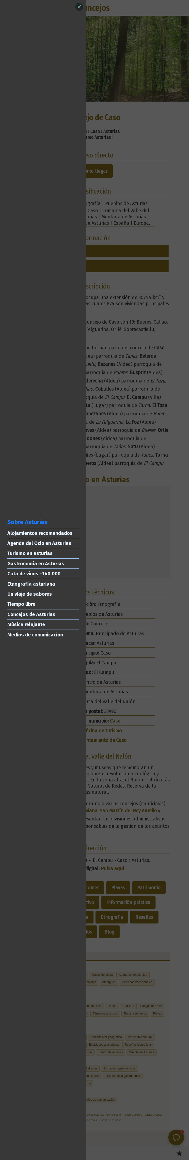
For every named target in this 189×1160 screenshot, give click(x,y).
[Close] (79, 7)
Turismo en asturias (30, 553)
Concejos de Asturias (31, 614)
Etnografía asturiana (31, 584)
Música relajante (26, 624)
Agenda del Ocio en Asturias (39, 543)
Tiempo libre (21, 604)
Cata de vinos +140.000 (34, 574)
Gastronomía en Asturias (35, 564)
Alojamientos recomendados (40, 533)
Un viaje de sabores (29, 594)
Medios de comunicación (35, 635)
